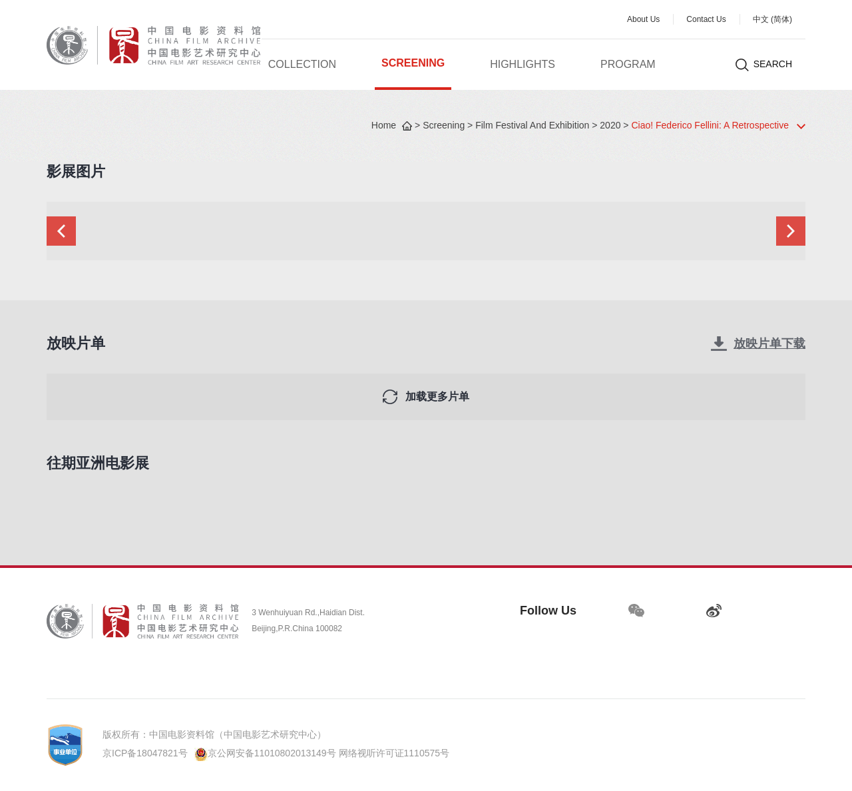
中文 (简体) (772, 19)
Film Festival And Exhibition (532, 126)
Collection (302, 65)
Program (628, 65)
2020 (610, 126)
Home (383, 126)
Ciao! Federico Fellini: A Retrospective (710, 126)
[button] (61, 231)
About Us (643, 19)
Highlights (522, 65)
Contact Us (706, 19)
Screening (413, 63)
